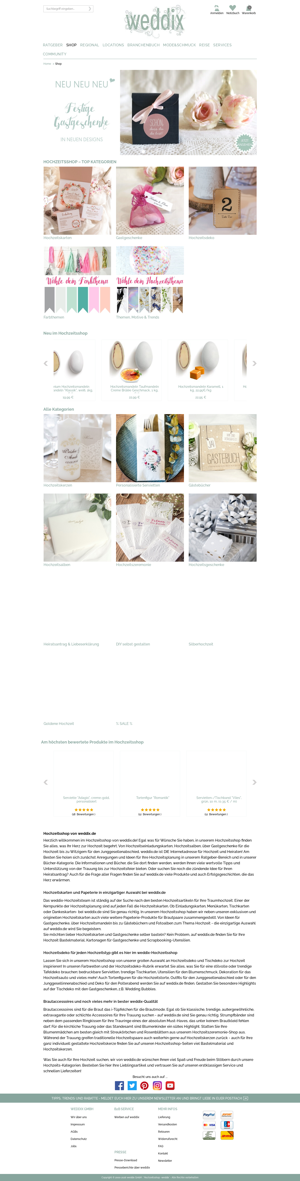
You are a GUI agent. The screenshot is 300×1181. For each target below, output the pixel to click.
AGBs (74, 1131)
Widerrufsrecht (167, 1139)
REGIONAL (89, 45)
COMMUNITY (55, 54)
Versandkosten (167, 1124)
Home (47, 63)
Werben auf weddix (126, 1117)
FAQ (160, 1146)
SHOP (71, 45)
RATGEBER (53, 45)
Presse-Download (125, 1160)
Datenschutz (79, 1139)
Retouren (164, 1131)
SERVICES (222, 45)
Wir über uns (79, 1117)
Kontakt (163, 1153)
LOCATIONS (113, 45)
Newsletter (165, 1160)
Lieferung (164, 1117)
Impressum (78, 1124)
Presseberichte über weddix (132, 1167)
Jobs (74, 1146)
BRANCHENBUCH (143, 45)
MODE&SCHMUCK (179, 45)
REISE (204, 45)
